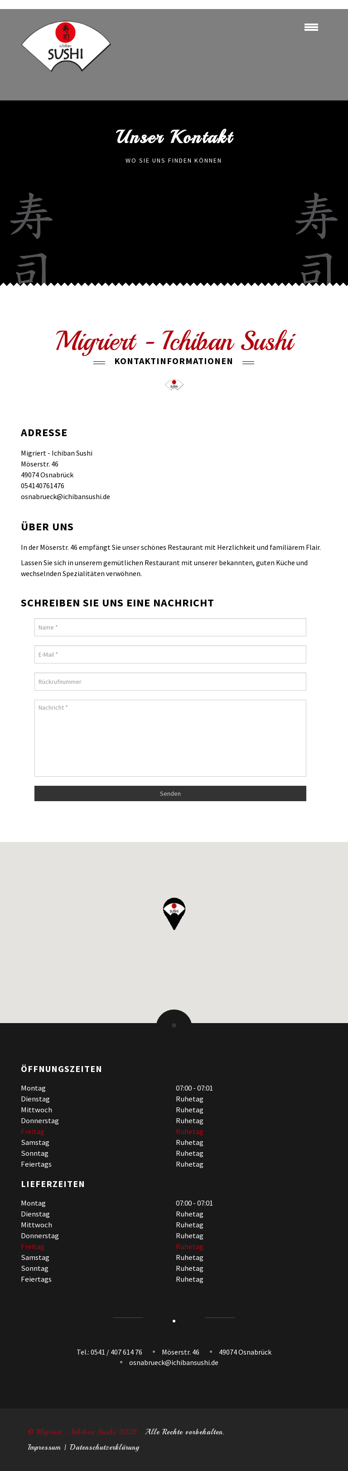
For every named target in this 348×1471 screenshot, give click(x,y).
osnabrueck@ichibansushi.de (173, 1362)
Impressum (44, 1447)
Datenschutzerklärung (105, 1447)
